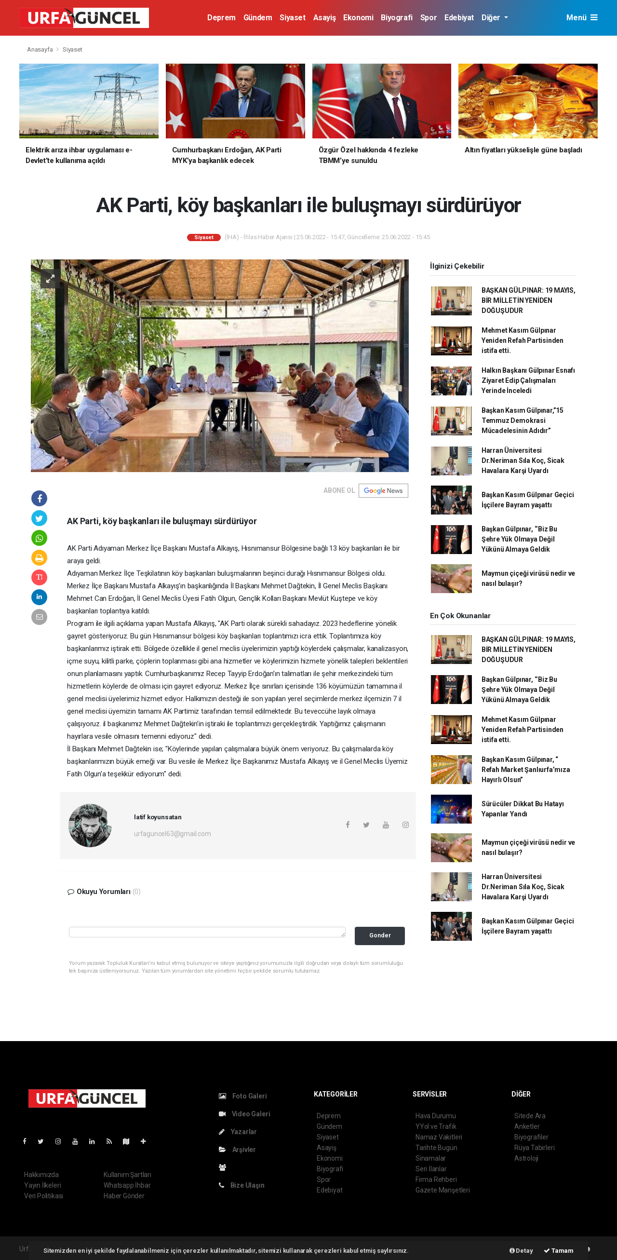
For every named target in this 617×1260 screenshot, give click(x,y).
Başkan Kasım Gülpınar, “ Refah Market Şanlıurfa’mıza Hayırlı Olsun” (526, 770)
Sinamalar (431, 1158)
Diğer (492, 17)
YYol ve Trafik (436, 1126)
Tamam (559, 1250)
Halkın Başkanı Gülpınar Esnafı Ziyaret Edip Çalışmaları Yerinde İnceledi (528, 380)
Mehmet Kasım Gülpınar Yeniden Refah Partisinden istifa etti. (522, 340)
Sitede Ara (530, 1116)
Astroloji (526, 1158)
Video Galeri (244, 1114)
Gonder (380, 935)
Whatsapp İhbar (127, 1185)
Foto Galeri (243, 1096)
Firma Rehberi (436, 1179)
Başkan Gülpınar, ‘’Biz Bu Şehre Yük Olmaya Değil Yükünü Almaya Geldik (519, 539)
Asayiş (324, 17)
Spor (428, 17)
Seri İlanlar (431, 1169)
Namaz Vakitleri (439, 1137)
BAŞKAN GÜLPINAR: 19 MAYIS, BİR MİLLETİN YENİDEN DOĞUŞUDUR (529, 300)
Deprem (221, 17)
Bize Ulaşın (242, 1185)
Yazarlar (238, 1132)
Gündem (257, 17)
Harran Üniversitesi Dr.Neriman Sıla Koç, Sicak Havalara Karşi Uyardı (523, 460)
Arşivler (237, 1149)
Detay (521, 1250)
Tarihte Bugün (436, 1148)
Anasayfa (40, 49)
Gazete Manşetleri (443, 1190)
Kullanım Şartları (127, 1175)
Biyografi (396, 17)
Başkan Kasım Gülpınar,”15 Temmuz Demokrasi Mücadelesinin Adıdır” (522, 420)
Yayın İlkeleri (42, 1185)
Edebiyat (459, 17)
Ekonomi (358, 17)
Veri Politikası (43, 1196)
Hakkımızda (41, 1175)
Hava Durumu (436, 1116)
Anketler (526, 1126)
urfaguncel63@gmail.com (172, 834)
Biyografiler (531, 1137)
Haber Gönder (124, 1196)
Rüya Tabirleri (534, 1148)
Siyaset (292, 17)
